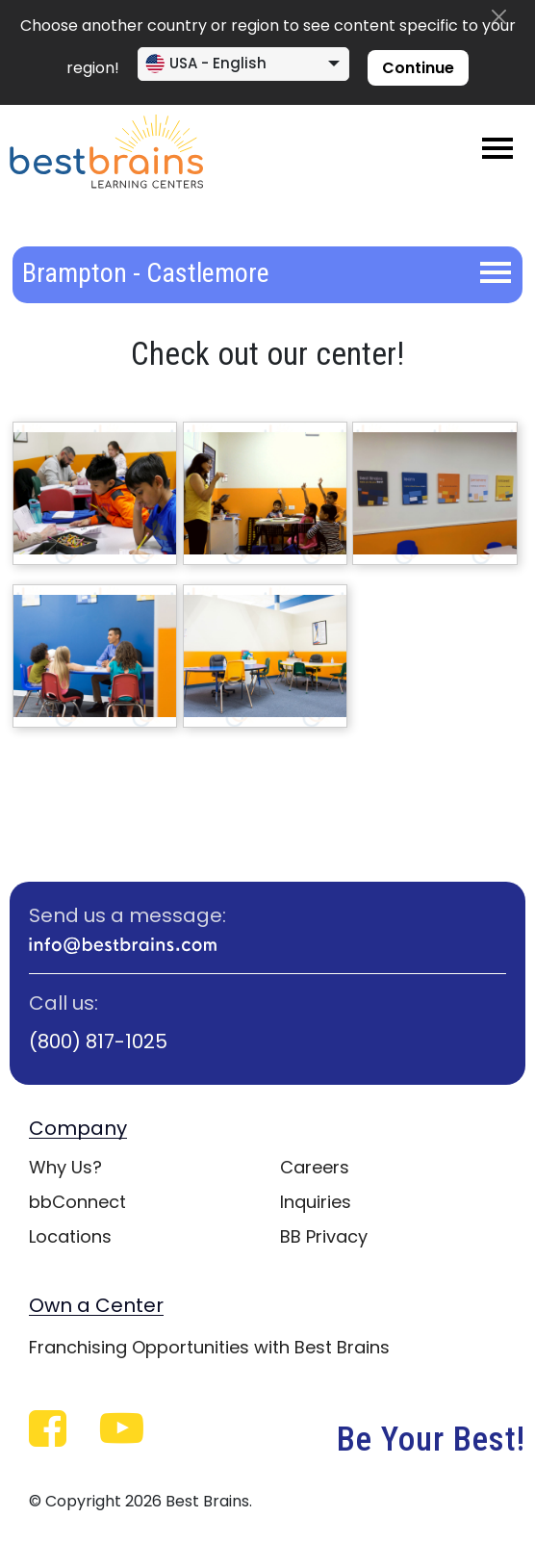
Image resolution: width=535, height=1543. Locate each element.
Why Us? (65, 1167)
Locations (70, 1236)
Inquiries (315, 1202)
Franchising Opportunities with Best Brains (209, 1347)
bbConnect (77, 1202)
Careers (314, 1167)
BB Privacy (324, 1236)
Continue (418, 68)
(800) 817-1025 (98, 1041)
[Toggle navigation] (497, 148)
